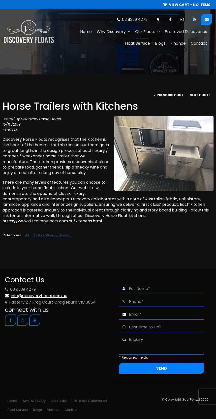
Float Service (137, 43)
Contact (199, 43)
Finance (178, 43)
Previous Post (170, 95)
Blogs (160, 43)
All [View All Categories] (27, 235)
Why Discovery (111, 32)
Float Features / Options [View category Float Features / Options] (51, 235)
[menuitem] (12, 400)
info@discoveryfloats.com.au (39, 296)
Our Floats (145, 32)
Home (86, 32)
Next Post (199, 95)
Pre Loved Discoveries (186, 32)
